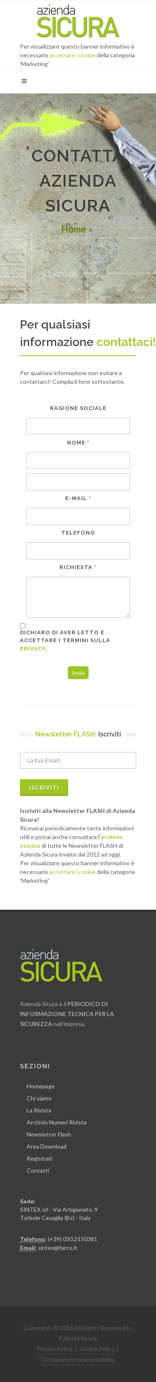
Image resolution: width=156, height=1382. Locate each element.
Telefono (78, 533)
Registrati (39, 1158)
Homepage (41, 1086)
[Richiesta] (78, 597)
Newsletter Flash (49, 1134)
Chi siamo (39, 1098)
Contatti (38, 1170)
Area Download (47, 1146)
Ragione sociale (78, 408)
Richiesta (75, 567)
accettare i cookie (73, 55)
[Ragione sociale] (78, 425)
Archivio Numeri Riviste (57, 1122)
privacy (32, 649)
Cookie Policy (96, 1348)
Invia (78, 672)
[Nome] (78, 460)
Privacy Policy (54, 1348)
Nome (76, 442)
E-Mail (76, 498)
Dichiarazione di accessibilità (78, 1359)
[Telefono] (78, 550)
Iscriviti (44, 787)
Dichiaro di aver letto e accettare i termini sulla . (65, 640)
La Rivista (39, 1110)
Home (73, 229)
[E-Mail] (78, 516)
